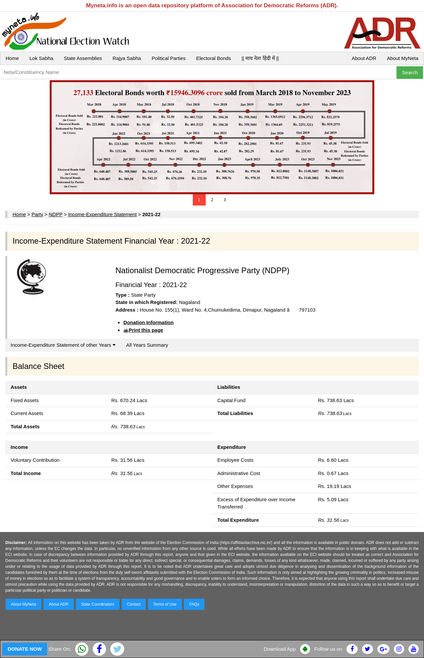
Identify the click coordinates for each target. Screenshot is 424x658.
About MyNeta (402, 58)
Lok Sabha (41, 58)
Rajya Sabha (127, 58)
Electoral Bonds (213, 58)
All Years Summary (147, 345)
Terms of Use (165, 604)
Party (37, 214)
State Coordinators (97, 604)
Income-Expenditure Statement (102, 214)
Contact (133, 604)
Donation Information (148, 322)
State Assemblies (83, 58)
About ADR (364, 58)
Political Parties (169, 58)
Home (12, 58)
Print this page (146, 330)
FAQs (194, 604)
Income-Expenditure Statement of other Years (63, 345)
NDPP (55, 214)
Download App (280, 649)
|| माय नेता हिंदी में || (260, 58)
